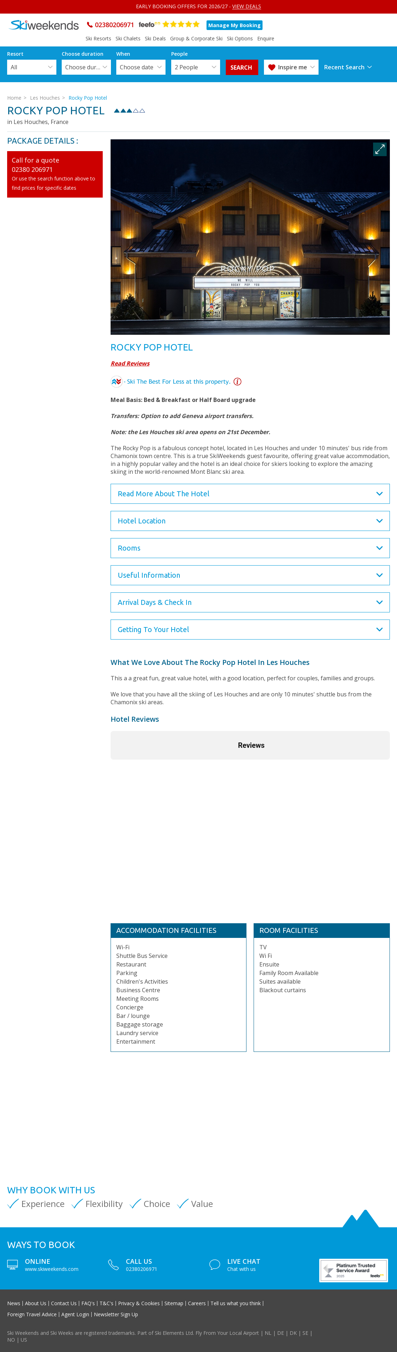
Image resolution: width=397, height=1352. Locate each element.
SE (305, 1332)
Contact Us (64, 1303)
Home (14, 97)
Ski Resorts (98, 38)
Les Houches (45, 97)
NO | (14, 1339)
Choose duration (87, 67)
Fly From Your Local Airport (227, 1332)
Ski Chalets (128, 38)
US (24, 1339)
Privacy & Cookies (139, 1303)
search (242, 67)
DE (280, 1332)
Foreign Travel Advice (32, 1314)
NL (268, 1332)
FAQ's (88, 1303)
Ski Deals (155, 38)
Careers (197, 1303)
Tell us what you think (235, 1303)
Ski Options (240, 38)
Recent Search (344, 67)
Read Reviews (130, 363)
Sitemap (173, 1303)
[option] (250, 237)
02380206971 (114, 24)
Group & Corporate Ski (196, 38)
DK (293, 1332)
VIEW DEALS (246, 6)
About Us (35, 1303)
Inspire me (292, 67)
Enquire (265, 38)
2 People (186, 67)
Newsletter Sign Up (116, 1314)
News (13, 1303)
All (14, 67)
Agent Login (75, 1314)
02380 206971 (32, 169)
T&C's (106, 1303)
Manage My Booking (234, 25)
